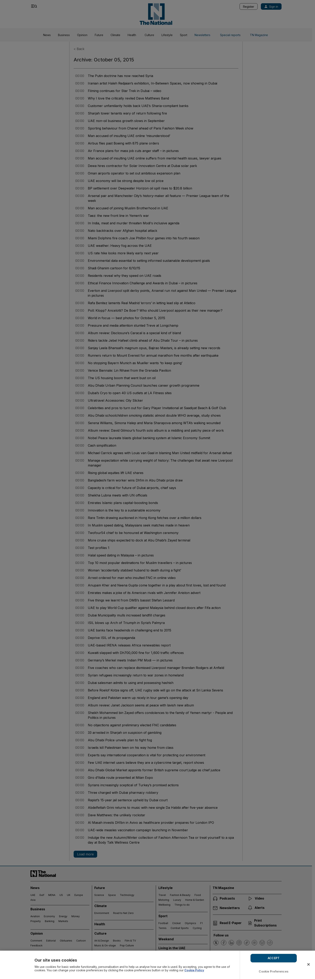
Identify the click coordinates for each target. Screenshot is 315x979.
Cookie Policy (194, 970)
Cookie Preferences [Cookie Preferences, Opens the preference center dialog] (273, 971)
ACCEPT (274, 958)
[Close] (308, 964)
